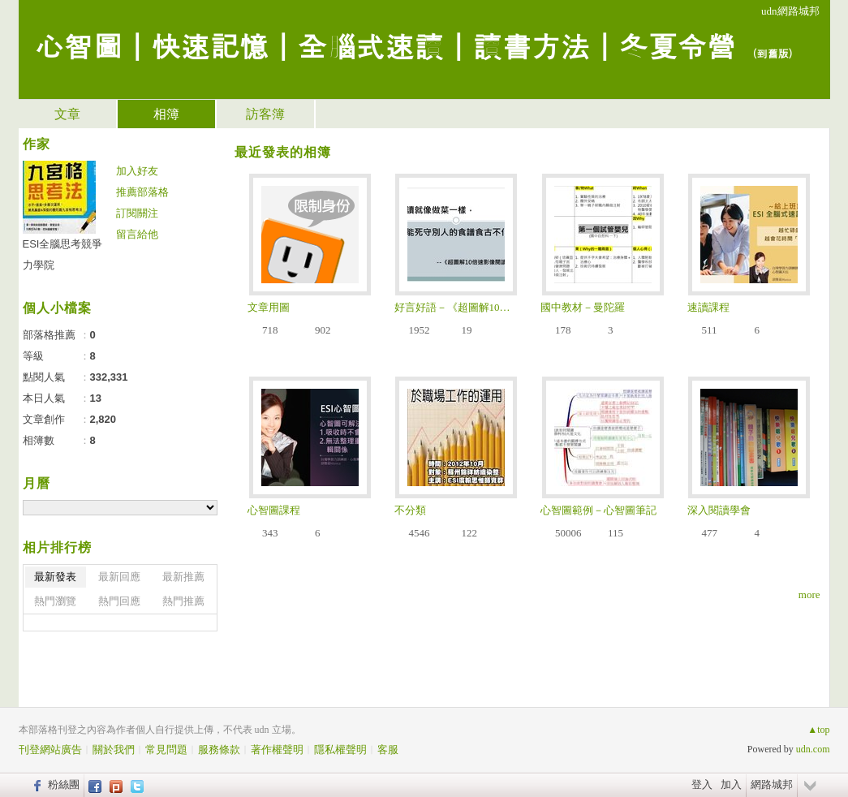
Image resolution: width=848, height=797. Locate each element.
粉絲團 (64, 784)
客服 (387, 749)
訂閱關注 (137, 213)
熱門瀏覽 (55, 601)
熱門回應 (119, 601)
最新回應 (119, 577)
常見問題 (166, 749)
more (809, 594)
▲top (818, 729)
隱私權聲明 (340, 749)
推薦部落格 (142, 192)
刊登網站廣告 (50, 749)
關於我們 (114, 749)
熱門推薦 (183, 601)
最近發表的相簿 (283, 152)
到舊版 (773, 53)
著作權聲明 (277, 749)
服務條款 (219, 749)
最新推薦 (183, 577)
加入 (731, 784)
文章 (67, 114)
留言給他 (137, 234)
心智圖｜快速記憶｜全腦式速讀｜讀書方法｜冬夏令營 (385, 45)
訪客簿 (265, 114)
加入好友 (137, 171)
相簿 (166, 114)
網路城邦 (772, 784)
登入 (701, 784)
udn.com (813, 749)
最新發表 (55, 577)
